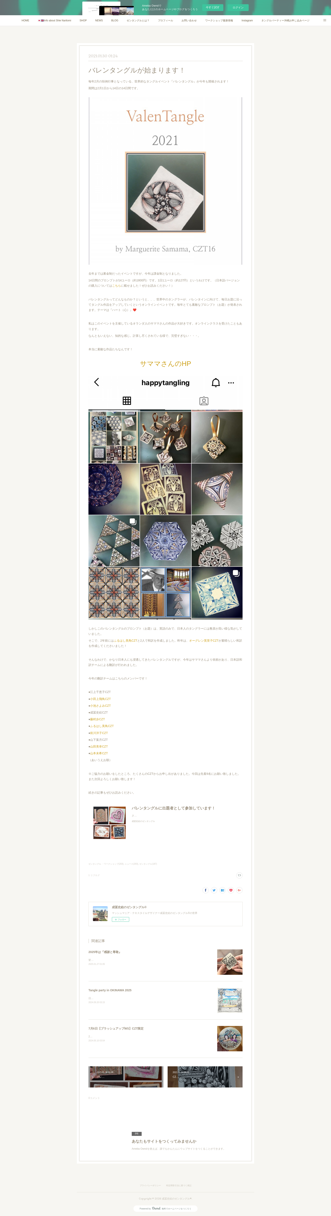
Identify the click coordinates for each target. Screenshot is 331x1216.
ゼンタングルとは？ (138, 20)
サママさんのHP (165, 363)
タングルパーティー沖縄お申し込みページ (285, 20)
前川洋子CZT (99, 733)
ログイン (238, 7)
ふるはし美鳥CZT (125, 640)
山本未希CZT (99, 753)
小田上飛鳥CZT (100, 699)
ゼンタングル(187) (148, 864)
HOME (25, 20)
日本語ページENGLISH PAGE (105, 998)
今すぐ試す (213, 7)
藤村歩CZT (97, 719)
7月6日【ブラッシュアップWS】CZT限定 (116, 1028)
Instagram (247, 20)
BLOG (114, 20)
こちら (116, 285)
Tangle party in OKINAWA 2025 (110, 990)
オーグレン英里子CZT (203, 640)
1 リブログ (94, 875)
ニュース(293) (131, 864)
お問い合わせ (189, 20)
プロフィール (165, 20)
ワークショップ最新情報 (219, 20)
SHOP (83, 20)
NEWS (99, 20)
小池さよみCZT (100, 705)
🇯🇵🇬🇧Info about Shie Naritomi (54, 20)
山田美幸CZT (99, 746)
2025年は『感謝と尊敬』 (105, 952)
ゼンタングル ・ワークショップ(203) (105, 864)
